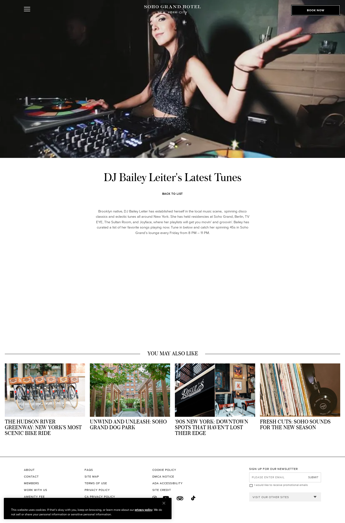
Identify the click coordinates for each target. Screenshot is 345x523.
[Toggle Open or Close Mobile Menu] (48, 15)
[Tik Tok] (193, 498)
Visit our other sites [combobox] (271, 497)
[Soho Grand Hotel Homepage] (172, 15)
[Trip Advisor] (180, 498)
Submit (313, 477)
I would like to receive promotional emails (281, 484)
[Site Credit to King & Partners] (200, 490)
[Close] (164, 503)
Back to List (172, 193)
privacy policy (143, 510)
